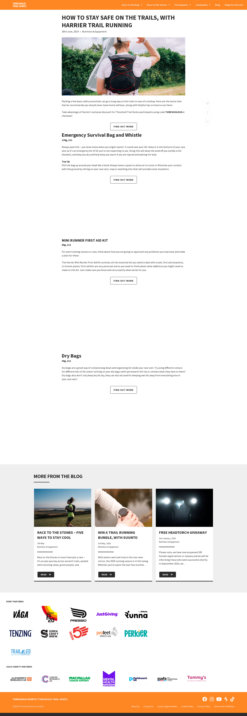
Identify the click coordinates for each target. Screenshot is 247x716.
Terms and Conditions (224, 706)
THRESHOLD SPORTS (24, 699)
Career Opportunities (167, 706)
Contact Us (148, 706)
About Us (135, 706)
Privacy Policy (203, 706)
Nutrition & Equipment (94, 31)
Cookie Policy (187, 706)
